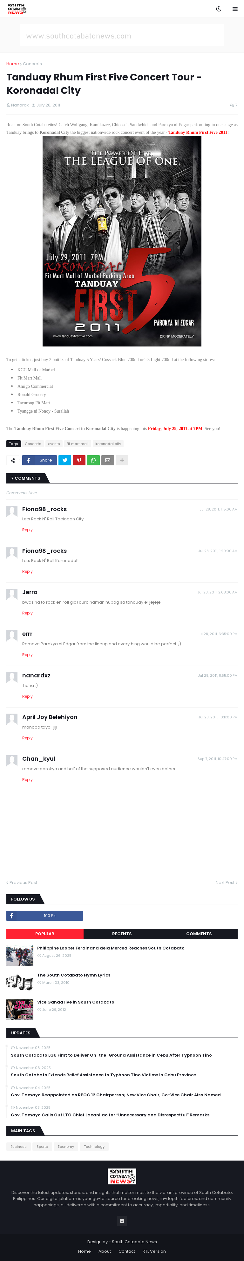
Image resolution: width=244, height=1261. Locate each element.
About (104, 1251)
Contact (127, 1251)
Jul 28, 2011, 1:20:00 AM (218, 550)
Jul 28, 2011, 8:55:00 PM (218, 675)
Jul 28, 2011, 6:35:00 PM (218, 633)
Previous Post (23, 883)
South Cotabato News (134, 1242)
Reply (27, 529)
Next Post (225, 883)
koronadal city (108, 443)
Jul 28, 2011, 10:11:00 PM (218, 717)
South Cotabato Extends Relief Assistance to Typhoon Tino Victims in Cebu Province (103, 1075)
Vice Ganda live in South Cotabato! (76, 1002)
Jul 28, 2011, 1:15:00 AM (219, 509)
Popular (44, 934)
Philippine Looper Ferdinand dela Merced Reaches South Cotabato (111, 948)
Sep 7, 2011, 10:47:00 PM (218, 758)
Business (18, 1146)
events (54, 443)
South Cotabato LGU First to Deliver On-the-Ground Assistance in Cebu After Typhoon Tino (111, 1055)
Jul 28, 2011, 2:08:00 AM (217, 592)
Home (12, 64)
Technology (94, 1146)
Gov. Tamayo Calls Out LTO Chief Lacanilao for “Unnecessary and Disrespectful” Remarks (110, 1115)
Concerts (32, 64)
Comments (199, 934)
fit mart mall (78, 443)
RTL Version (154, 1251)
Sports (42, 1146)
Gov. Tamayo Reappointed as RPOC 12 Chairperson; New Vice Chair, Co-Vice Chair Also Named (116, 1095)
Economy (66, 1146)
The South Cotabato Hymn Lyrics (73, 975)
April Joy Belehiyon (50, 717)
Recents (122, 934)
